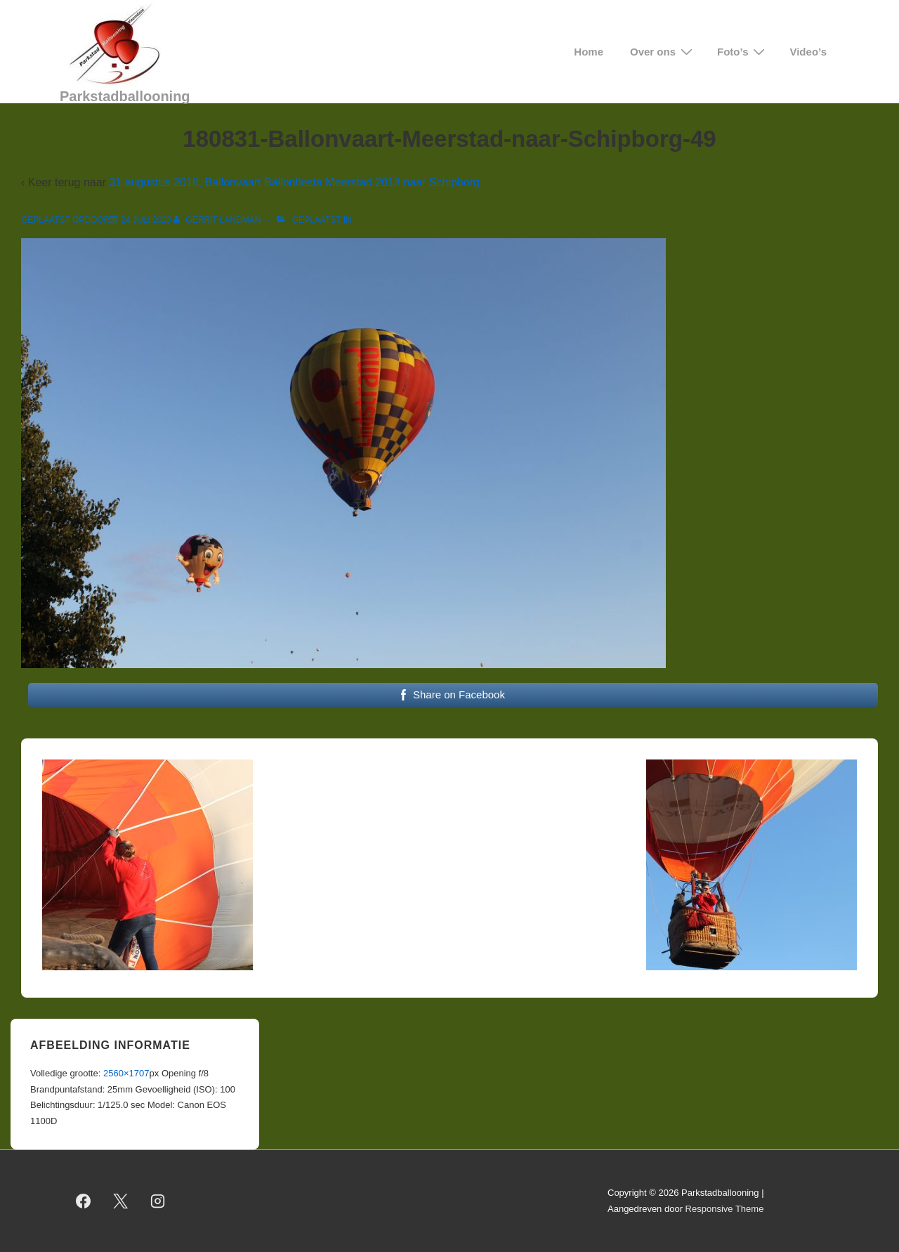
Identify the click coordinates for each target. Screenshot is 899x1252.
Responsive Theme (724, 1209)
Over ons (663, 52)
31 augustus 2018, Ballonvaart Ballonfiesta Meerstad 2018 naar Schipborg (294, 182)
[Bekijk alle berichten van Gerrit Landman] (218, 220)
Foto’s (742, 52)
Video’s (808, 52)
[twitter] (120, 1201)
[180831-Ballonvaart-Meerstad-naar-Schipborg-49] (146, 220)
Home (588, 52)
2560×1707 (126, 1073)
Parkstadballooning (125, 96)
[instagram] (158, 1201)
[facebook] (83, 1201)
